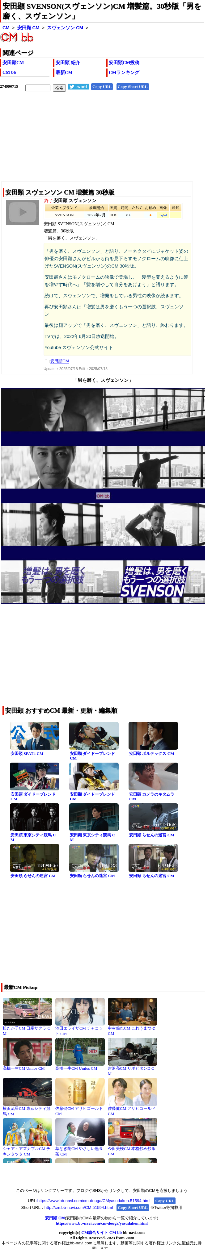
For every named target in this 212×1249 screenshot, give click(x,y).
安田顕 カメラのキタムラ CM (151, 796)
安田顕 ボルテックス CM (151, 753)
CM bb (9, 72)
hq (161, 215)
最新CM (64, 72)
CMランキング (124, 72)
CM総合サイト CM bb (101, 1232)
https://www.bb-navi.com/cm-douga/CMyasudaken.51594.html (94, 1200)
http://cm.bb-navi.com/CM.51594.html (79, 1207)
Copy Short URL (133, 86)
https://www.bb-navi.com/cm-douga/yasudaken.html (102, 1223)
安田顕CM (13, 62)
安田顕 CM (28, 27)
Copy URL (102, 86)
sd (165, 215)
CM (6, 27)
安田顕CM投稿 (124, 62)
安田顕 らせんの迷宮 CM (151, 835)
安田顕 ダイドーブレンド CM (92, 755)
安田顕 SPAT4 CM (27, 753)
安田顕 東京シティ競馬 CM (33, 837)
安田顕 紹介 (68, 62)
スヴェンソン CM (65, 27)
